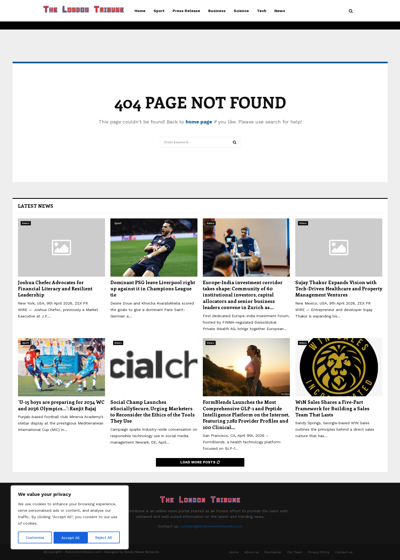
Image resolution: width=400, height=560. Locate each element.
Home (139, 11)
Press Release (186, 11)
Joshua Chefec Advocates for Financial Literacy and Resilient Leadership (55, 288)
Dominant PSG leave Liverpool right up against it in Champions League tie (152, 288)
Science (241, 11)
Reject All (70, 538)
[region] (70, 517)
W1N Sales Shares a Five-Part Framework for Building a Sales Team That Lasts (332, 408)
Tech (261, 11)
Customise (35, 538)
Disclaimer (273, 552)
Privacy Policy (319, 552)
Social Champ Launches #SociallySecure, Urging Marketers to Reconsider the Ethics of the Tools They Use (152, 411)
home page (199, 122)
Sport (159, 11)
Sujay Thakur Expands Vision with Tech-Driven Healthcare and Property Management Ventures (338, 288)
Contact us (344, 552)
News (279, 11)
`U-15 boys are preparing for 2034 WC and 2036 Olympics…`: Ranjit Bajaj (61, 405)
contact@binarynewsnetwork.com (211, 526)
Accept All (104, 538)
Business (217, 11)
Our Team (294, 552)
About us (251, 552)
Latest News (35, 206)
